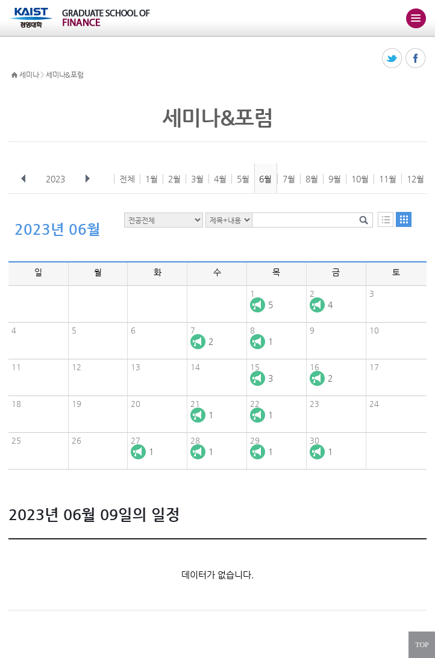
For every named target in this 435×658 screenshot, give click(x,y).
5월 (243, 179)
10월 (360, 179)
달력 (404, 219)
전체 (127, 179)
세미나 (29, 74)
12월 (415, 179)
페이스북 (416, 58)
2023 (56, 179)
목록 (385, 219)
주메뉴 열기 (416, 18)
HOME (14, 75)
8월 (311, 179)
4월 (220, 179)
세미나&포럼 (64, 74)
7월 (289, 179)
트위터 (392, 58)
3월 (197, 179)
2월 (174, 179)
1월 (151, 179)
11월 (387, 179)
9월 (334, 179)
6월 (265, 179)
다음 (87, 179)
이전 (23, 179)
